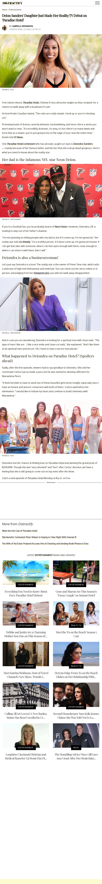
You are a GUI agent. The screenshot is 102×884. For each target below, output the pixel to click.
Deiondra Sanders (83, 143)
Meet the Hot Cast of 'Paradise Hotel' (19, 530)
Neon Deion (61, 226)
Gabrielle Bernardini (22, 26)
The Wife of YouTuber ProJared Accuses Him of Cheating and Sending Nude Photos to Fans (45, 543)
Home (4, 9)
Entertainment (15, 9)
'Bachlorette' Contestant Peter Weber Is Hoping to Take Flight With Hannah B (39, 537)
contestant (21, 143)
